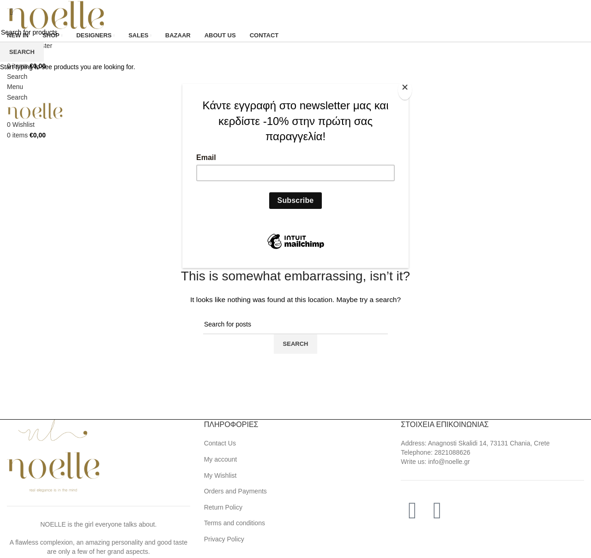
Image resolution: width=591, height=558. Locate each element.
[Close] (406, 89)
